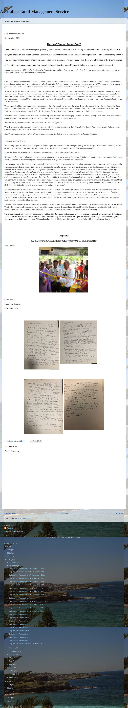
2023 (9, 553)
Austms (10, 528)
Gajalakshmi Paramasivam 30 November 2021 (27, 569)
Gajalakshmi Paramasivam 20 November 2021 (27, 591)
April (11, 667)
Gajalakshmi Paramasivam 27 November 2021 (27, 575)
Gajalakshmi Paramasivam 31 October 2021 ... (27, 644)
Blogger (77, 537)
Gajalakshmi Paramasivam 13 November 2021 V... (28, 608)
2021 (9, 560)
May (11, 664)
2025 (9, 546)
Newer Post (10, 513)
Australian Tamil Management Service (34, 11)
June (11, 661)
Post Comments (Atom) (23, 518)
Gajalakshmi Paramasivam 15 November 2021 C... (28, 604)
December (13, 562)
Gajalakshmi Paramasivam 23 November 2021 (27, 585)
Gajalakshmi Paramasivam (19, 598)
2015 (9, 698)
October (12, 648)
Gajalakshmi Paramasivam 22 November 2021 (27, 588)
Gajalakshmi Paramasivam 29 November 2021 (27, 572)
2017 (9, 691)
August (12, 654)
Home (64, 513)
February (12, 674)
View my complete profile (13, 531)
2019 (9, 685)
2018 (9, 688)
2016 (9, 694)
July (10, 658)
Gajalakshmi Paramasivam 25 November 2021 (27, 582)
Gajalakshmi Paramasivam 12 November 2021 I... (28, 611)
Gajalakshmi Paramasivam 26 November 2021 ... (27, 578)
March (11, 671)
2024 (9, 550)
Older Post (118, 513)
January (12, 677)
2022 (9, 556)
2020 (9, 681)
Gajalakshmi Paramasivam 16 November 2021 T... (28, 601)
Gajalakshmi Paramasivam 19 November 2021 (27, 595)
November (13, 566)
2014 (9, 701)
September (13, 651)
